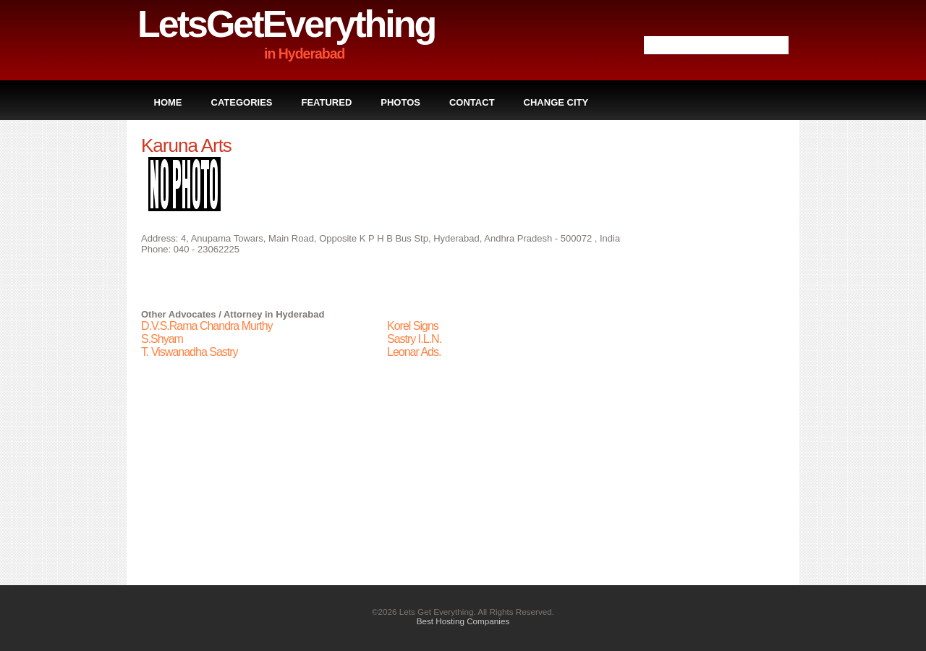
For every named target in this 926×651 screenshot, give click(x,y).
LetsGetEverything (286, 24)
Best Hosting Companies (463, 621)
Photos (400, 102)
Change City (556, 102)
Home (168, 102)
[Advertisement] (727, 352)
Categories (242, 102)
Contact (472, 102)
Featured (327, 102)
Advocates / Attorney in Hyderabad (247, 314)
